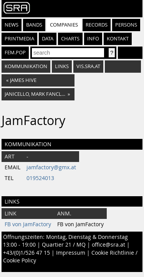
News (11, 25)
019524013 (40, 178)
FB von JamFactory (28, 224)
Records (97, 25)
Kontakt (118, 38)
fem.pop (15, 52)
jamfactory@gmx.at (51, 167)
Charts (70, 38)
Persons (126, 25)
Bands (34, 25)
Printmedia (19, 38)
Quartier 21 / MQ (64, 244)
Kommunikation (26, 66)
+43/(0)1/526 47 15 (26, 252)
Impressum (70, 252)
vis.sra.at (88, 66)
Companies (64, 25)
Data (47, 38)
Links (62, 66)
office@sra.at (108, 244)
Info (93, 38)
